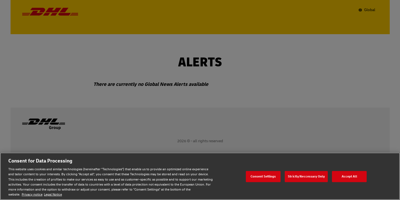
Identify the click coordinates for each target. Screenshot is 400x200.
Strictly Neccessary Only (306, 176)
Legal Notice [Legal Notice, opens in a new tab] (53, 194)
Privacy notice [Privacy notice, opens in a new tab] (32, 194)
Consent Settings (263, 176)
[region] (200, 176)
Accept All (349, 176)
